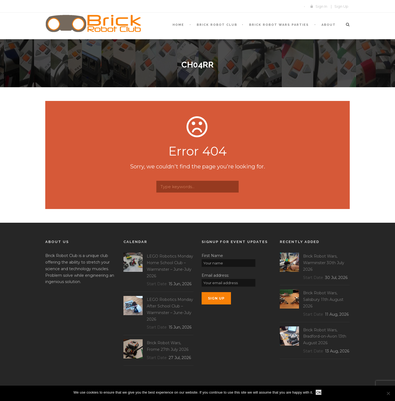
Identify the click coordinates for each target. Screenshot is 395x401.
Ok (318, 392)
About (328, 25)
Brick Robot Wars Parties (279, 25)
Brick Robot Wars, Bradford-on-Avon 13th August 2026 (324, 336)
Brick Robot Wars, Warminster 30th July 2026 (323, 263)
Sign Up (341, 6)
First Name (212, 255)
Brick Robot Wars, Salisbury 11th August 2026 (323, 299)
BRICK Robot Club (217, 25)
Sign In (321, 6)
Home (178, 25)
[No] (388, 393)
